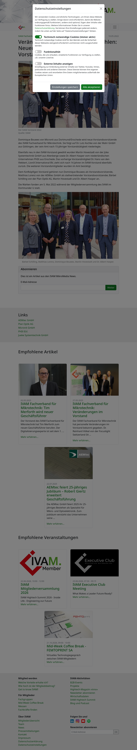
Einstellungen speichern (65, 87)
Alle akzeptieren (91, 87)
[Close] (101, 8)
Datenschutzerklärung (45, 28)
